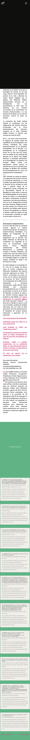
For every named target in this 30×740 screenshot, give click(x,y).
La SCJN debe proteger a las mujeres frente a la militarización (14, 715)
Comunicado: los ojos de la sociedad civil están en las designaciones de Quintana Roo (14, 507)
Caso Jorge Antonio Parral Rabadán (14, 318)
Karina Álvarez (7, 485)
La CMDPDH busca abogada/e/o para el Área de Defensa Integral (15, 554)
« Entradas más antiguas (6, 734)
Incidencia (13, 487)
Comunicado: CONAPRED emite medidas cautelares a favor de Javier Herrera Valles (14, 530)
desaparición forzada (7, 695)
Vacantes (4, 558)
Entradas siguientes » (24, 734)
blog (15, 664)
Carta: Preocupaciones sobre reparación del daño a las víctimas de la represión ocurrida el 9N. (15, 660)
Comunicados (21, 485)
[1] (20, 216)
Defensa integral (6, 487)
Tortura (19, 487)
